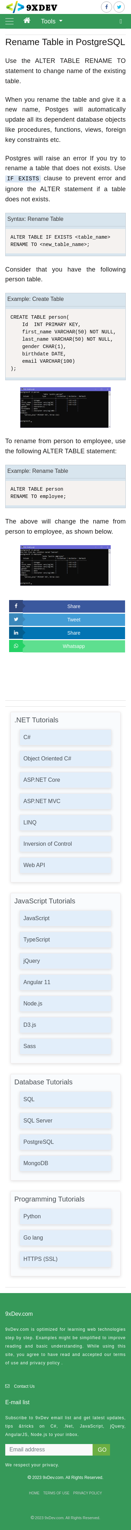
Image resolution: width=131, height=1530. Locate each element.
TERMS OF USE (56, 1493)
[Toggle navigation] (9, 21)
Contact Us (24, 1386)
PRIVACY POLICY (87, 1493)
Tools (49, 21)
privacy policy (45, 1363)
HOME (34, 1493)
